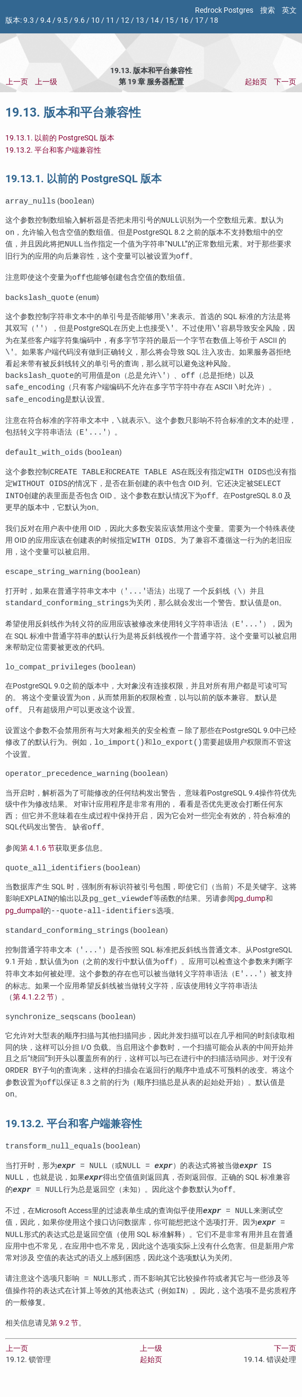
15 (169, 20)
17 (199, 20)
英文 (289, 10)
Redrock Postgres (224, 10)
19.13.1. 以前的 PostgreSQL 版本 (59, 138)
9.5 (62, 20)
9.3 (28, 20)
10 (95, 20)
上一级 (46, 81)
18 (214, 20)
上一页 (17, 81)
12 (125, 20)
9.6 (79, 20)
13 (140, 20)
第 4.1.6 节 (37, 854)
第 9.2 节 (64, 1333)
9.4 (45, 20)
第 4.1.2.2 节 (33, 1005)
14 (154, 20)
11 (110, 20)
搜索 (267, 10)
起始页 (256, 81)
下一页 (285, 81)
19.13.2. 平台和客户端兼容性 (53, 150)
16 (184, 20)
